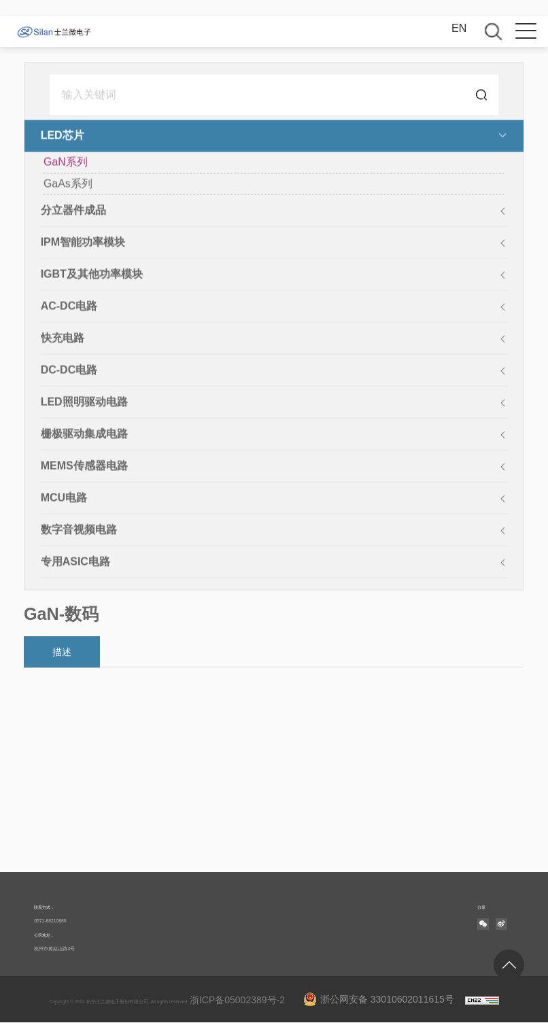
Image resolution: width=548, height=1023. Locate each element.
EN (458, 28)
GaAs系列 (68, 184)
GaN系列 (66, 163)
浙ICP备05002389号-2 (237, 999)
